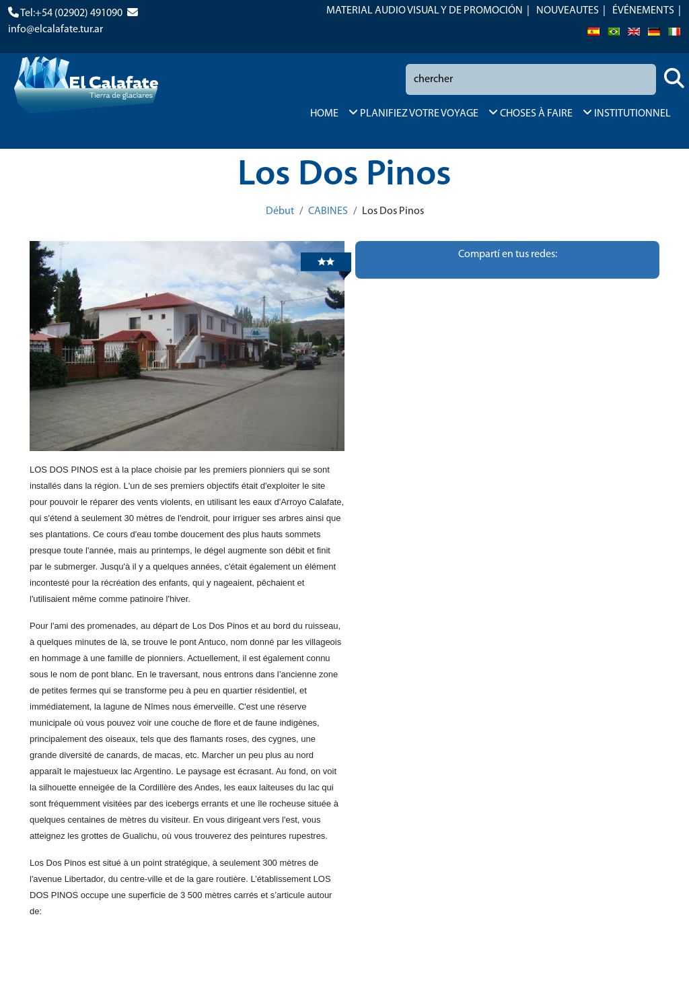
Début (280, 211)
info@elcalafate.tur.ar (55, 29)
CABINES (328, 211)
